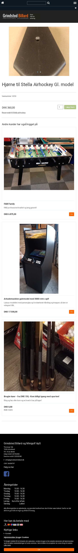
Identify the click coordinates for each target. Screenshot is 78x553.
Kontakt (8, 533)
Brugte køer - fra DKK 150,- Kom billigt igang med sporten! (31, 396)
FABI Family (9, 204)
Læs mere (7, 545)
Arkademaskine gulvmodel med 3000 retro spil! (26, 299)
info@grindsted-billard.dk (14, 460)
